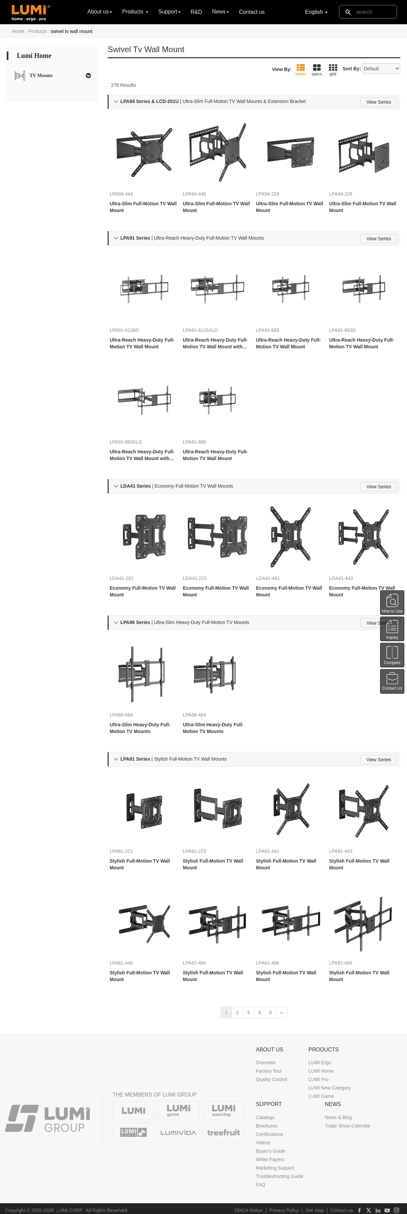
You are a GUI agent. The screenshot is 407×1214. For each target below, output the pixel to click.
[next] (281, 1008)
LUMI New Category (329, 1084)
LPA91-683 (274, 318)
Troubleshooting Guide (279, 1173)
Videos (263, 1139)
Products (37, 31)
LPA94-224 (274, 182)
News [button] (220, 11)
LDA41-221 (128, 565)
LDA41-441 (275, 565)
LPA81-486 (274, 948)
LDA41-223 (202, 565)
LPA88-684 (128, 701)
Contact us (252, 12)
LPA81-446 (128, 948)
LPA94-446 (201, 182)
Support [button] (169, 11)
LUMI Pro (318, 1076)
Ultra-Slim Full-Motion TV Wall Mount (140, 195)
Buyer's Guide (271, 1147)
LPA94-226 (347, 182)
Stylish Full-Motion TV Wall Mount (141, 850)
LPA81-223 (201, 837)
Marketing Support (275, 1164)
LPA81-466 (201, 948)
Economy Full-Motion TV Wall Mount (144, 578)
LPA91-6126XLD (207, 318)
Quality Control (271, 1076)
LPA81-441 (274, 837)
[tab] (52, 75)
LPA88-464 (201, 701)
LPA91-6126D (131, 318)
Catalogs (265, 1114)
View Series (378, 102)
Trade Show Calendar (348, 1122)
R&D (196, 12)
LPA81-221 (128, 837)
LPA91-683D (349, 318)
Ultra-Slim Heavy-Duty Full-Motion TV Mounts (141, 714)
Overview (265, 1059)
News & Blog (338, 1114)
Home (18, 31)
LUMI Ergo (319, 1059)
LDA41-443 (348, 565)
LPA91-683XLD (132, 429)
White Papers (270, 1156)
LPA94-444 (128, 182)
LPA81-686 (347, 948)
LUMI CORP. (70, 1207)
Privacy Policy (284, 1207)
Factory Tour (269, 1067)
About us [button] (99, 11)
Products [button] (135, 11)
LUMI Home (321, 1067)
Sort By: (352, 68)
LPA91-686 (201, 429)
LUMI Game (321, 1093)
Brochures (267, 1122)
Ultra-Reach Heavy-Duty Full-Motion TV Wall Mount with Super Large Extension (217, 331)
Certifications (269, 1131)
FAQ (260, 1181)
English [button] (316, 12)
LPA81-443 (347, 837)
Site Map (314, 1207)
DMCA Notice (248, 1207)
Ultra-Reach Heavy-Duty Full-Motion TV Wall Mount (143, 331)
